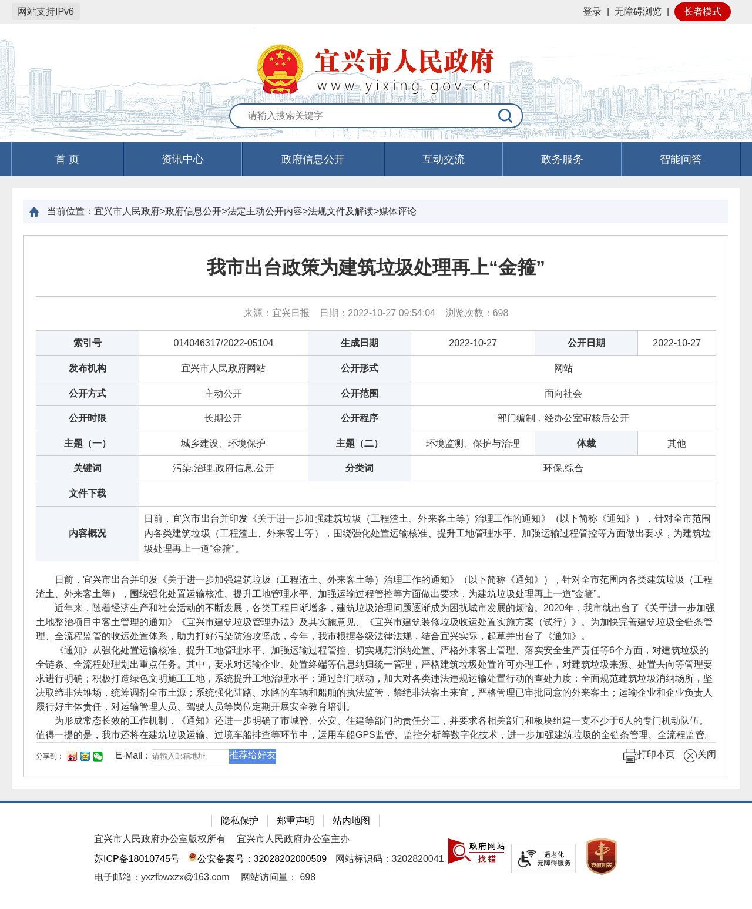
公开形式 (359, 368)
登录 (592, 11)
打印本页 (649, 756)
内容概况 (87, 533)
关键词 (87, 468)
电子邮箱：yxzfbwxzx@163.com (162, 877)
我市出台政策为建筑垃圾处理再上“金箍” (376, 267)
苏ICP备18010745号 (137, 859)
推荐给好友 (252, 755)
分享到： (50, 756)
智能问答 (681, 159)
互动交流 (443, 159)
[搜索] (506, 115)
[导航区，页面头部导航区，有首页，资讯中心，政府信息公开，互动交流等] (376, 159)
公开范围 (359, 393)
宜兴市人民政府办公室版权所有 (160, 839)
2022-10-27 (473, 343)
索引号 (87, 343)
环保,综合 (563, 468)
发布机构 (87, 368)
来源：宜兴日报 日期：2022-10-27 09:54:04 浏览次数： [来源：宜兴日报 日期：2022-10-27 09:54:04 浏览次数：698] (376, 313)
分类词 (359, 468)
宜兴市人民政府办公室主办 (293, 839)
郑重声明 (295, 821)
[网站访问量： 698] (278, 877)
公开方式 (87, 393)
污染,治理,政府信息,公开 (223, 468)
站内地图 (351, 821)
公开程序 (359, 418)
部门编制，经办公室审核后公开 (563, 418)
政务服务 (562, 159)
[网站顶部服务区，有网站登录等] (376, 12)
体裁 (586, 443)
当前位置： (70, 211)
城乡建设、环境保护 (223, 443)
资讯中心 (183, 159)
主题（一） (87, 443)
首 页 (67, 159)
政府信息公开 (313, 159)
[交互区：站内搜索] (376, 116)
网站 (563, 368)
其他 (676, 443)
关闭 (699, 756)
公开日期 (586, 343)
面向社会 (563, 393)
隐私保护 (239, 821)
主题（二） (359, 443)
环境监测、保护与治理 (473, 443)
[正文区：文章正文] (376, 506)
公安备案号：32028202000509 (257, 859)
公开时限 (87, 418)
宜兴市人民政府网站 (223, 368)
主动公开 (223, 393)
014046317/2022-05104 (223, 343)
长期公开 (223, 418)
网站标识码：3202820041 (389, 859)
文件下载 (87, 493)
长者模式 (702, 11)
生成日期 (359, 343)
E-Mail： (134, 756)
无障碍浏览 (638, 11)
